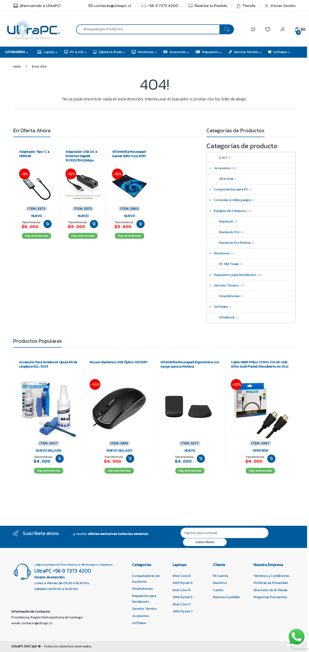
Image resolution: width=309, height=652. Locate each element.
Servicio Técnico (244, 52)
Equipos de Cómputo (226, 210)
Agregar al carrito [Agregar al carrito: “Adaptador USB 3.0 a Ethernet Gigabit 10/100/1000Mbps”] (94, 224)
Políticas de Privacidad (270, 582)
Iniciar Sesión (280, 6)
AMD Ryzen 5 (183, 597)
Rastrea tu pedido (226, 597)
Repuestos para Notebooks (231, 274)
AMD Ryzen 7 (183, 611)
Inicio (17, 66)
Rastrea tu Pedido (207, 6)
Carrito (218, 590)
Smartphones (225, 296)
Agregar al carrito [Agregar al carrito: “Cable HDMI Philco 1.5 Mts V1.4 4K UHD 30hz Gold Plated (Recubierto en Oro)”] (271, 459)
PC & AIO (74, 52)
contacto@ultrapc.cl (109, 6)
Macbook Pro (225, 232)
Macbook (222, 221)
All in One (222, 178)
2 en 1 (219, 157)
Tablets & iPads (107, 52)
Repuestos (207, 52)
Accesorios (174, 52)
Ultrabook (223, 317)
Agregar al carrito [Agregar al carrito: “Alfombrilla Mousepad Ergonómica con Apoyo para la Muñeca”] (201, 459)
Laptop (45, 52)
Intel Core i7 (182, 604)
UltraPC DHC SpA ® (26, 646)
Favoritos (220, 582)
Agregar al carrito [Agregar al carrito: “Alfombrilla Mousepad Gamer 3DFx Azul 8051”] (140, 224)
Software (277, 52)
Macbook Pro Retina (231, 242)
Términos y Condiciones (271, 575)
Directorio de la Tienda (270, 590)
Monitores (143, 52)
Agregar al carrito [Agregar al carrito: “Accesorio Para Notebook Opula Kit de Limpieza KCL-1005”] (60, 459)
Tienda (245, 6)
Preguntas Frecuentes (270, 597)
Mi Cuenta (220, 575)
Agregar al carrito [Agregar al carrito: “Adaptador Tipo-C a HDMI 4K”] (47, 224)
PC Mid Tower (225, 263)
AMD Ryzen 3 (182, 582)
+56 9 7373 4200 (159, 6)
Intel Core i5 (182, 590)
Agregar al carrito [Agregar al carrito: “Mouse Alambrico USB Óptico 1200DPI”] (130, 459)
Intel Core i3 (181, 575)
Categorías (15, 52)
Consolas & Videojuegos (229, 200)
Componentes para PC (227, 189)
